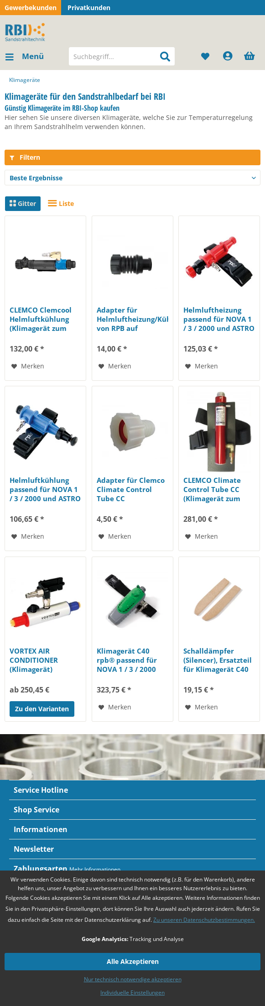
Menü (24, 55)
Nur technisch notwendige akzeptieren (133, 979)
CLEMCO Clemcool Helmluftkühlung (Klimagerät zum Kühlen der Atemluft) (41, 319)
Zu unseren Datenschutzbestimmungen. (204, 920)
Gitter (23, 203)
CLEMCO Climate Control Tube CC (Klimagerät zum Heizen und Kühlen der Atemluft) (216, 489)
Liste (61, 203)
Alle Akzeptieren (133, 961)
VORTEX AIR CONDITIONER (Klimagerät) (34, 660)
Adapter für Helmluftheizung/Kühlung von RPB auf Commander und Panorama (132, 319)
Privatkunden (89, 7)
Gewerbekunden (31, 7)
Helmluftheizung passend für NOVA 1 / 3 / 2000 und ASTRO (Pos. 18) (219, 319)
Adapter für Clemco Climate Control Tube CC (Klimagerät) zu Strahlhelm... (131, 489)
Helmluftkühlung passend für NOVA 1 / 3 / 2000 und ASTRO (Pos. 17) (45, 489)
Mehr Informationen (94, 869)
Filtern (25, 157)
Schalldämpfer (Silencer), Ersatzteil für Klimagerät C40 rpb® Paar (217, 660)
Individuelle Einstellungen (132, 992)
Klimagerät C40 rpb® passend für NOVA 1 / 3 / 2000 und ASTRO (127, 660)
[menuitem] (24, 56)
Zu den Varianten (42, 708)
